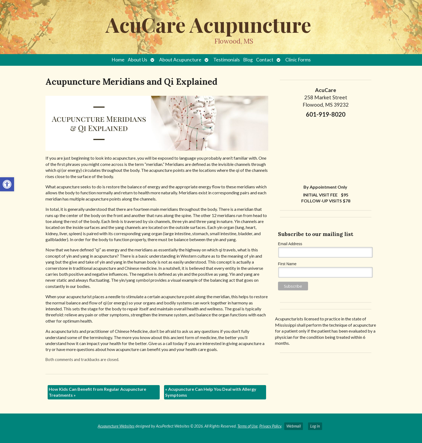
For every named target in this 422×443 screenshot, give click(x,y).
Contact (264, 60)
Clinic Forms (298, 60)
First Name (287, 264)
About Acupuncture (180, 60)
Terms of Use (247, 426)
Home (118, 60)
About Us (137, 60)
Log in (315, 426)
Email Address (290, 244)
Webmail (293, 426)
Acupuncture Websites (116, 426)
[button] (7, 184)
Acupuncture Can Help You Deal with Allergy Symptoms (210, 392)
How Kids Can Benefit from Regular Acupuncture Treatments (97, 392)
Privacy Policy (270, 426)
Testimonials (226, 60)
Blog (248, 60)
